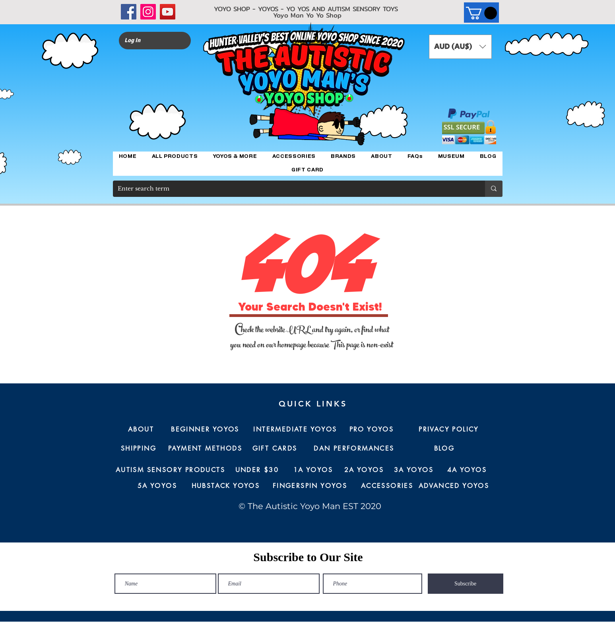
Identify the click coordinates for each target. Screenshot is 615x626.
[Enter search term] (293, 189)
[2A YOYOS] (364, 470)
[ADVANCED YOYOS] (454, 486)
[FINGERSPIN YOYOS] (310, 486)
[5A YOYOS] (157, 486)
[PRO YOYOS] (371, 429)
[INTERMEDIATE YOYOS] (295, 429)
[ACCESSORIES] (387, 486)
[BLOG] (444, 449)
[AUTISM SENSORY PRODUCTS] (170, 470)
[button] (481, 13)
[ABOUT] (141, 429)
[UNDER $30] (257, 470)
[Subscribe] (465, 584)
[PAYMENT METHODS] (205, 449)
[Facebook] (128, 11)
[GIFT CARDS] (274, 449)
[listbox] (460, 47)
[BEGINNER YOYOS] (205, 429)
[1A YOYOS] (313, 470)
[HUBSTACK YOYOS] (226, 486)
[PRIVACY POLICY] (448, 429)
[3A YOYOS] (414, 470)
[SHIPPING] (138, 449)
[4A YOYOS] (467, 470)
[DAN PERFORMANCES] (354, 449)
